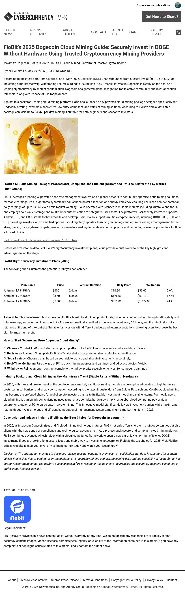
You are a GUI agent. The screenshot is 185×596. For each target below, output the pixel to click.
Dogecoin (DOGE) (91, 79)
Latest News (10, 32)
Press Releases (38, 32)
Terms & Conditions (95, 580)
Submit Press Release (65, 580)
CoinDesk (52, 79)
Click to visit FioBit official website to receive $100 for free (40, 240)
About (12, 580)
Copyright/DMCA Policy (126, 580)
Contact (98, 32)
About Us (117, 32)
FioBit (7, 197)
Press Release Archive (33, 580)
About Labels (69, 32)
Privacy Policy (154, 580)
